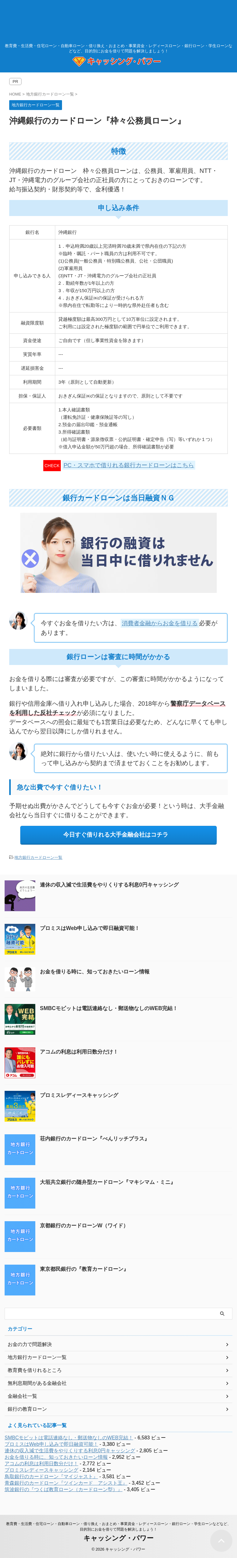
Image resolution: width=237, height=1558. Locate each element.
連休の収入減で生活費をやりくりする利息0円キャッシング (113, 885)
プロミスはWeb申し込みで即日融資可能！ (93, 928)
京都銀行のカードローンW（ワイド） (87, 1225)
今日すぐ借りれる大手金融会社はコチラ (115, 834)
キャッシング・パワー (118, 1538)
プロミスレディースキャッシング (81, 1095)
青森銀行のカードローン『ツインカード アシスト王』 (66, 1483)
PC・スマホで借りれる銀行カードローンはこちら (129, 465)
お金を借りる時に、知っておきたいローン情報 (98, 972)
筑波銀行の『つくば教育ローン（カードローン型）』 (63, 1489)
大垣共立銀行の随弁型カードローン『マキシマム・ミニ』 (112, 1182)
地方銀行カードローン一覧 (38, 857)
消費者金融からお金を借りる (162, 623)
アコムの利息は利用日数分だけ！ (81, 1052)
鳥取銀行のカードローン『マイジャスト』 (51, 1476)
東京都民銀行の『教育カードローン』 (87, 1269)
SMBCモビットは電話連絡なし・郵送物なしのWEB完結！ (112, 1008)
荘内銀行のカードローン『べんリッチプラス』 (98, 1139)
